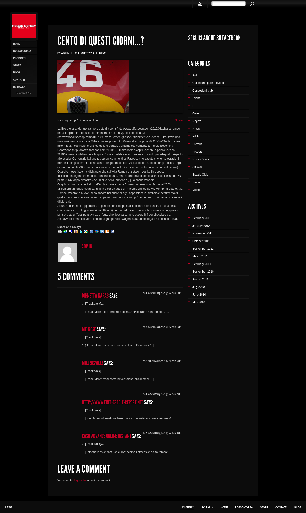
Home (16, 44)
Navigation (23, 93)
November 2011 (202, 233)
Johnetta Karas (95, 295)
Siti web (197, 167)
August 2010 (200, 279)
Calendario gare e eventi (208, 83)
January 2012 (201, 225)
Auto (195, 75)
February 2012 (201, 218)
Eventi (196, 98)
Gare (195, 113)
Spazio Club (200, 174)
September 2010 (203, 271)
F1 (194, 106)
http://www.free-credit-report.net (112, 402)
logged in (80, 480)
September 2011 (203, 248)
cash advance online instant (106, 436)
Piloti (195, 136)
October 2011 (201, 241)
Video (196, 190)
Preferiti (197, 144)
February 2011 (201, 264)
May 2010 (198, 302)
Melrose (89, 329)
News (102, 53)
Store (17, 65)
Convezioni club (202, 90)
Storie (196, 182)
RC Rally (19, 87)
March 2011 (200, 256)
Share (179, 120)
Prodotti (19, 58)
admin (87, 246)
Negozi (196, 121)
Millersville (92, 363)
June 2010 (199, 294)
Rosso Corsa (22, 51)
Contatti (19, 79)
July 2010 (198, 287)
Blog (16, 72)
